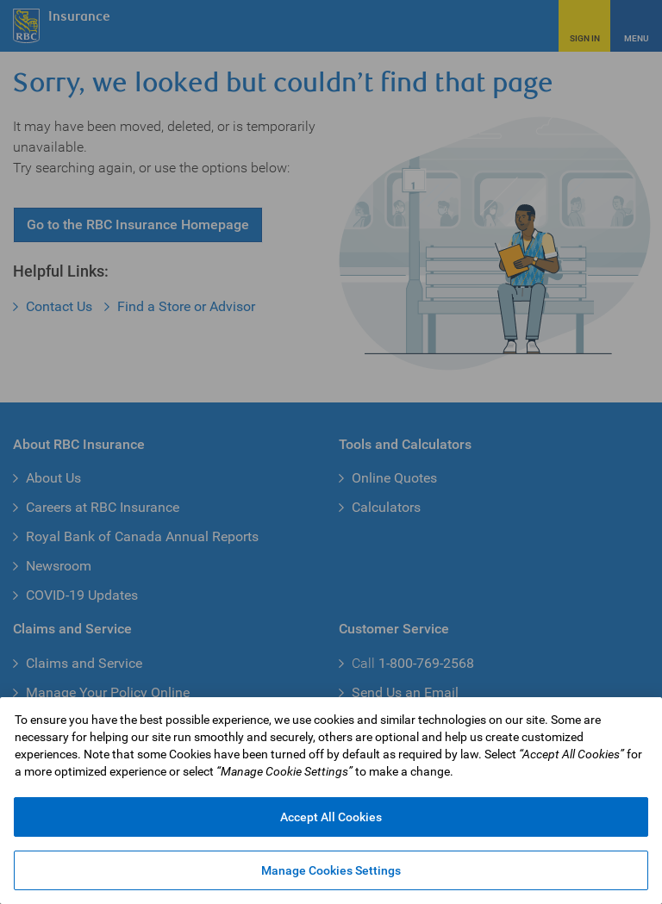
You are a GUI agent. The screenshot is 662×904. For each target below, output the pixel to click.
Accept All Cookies (331, 817)
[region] (331, 800)
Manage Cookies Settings (331, 870)
